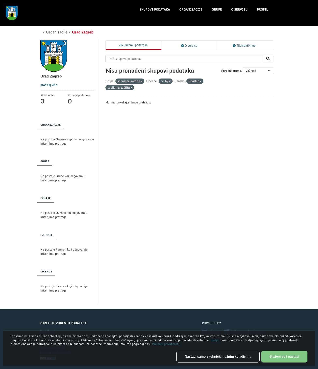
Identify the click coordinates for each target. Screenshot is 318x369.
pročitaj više (48, 85)
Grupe (217, 9)
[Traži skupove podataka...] (184, 58)
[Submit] (268, 58)
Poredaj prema (231, 70)
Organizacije (190, 9)
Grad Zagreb (82, 32)
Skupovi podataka (155, 9)
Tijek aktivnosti (245, 45)
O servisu (239, 9)
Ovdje (215, 340)
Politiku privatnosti (165, 344)
